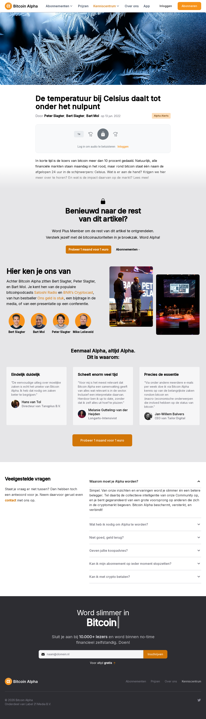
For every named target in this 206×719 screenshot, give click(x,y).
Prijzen (83, 6)
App (146, 6)
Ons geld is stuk (50, 298)
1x (78, 134)
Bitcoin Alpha (24, 700)
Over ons (132, 6)
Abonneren (189, 6)
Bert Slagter (75, 116)
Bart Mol (92, 116)
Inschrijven (155, 654)
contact (10, 500)
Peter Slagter (54, 116)
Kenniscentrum (191, 681)
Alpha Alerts (161, 115)
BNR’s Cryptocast (78, 292)
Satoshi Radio (45, 292)
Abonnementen (128, 249)
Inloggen (166, 6)
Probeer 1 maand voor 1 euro (88, 249)
